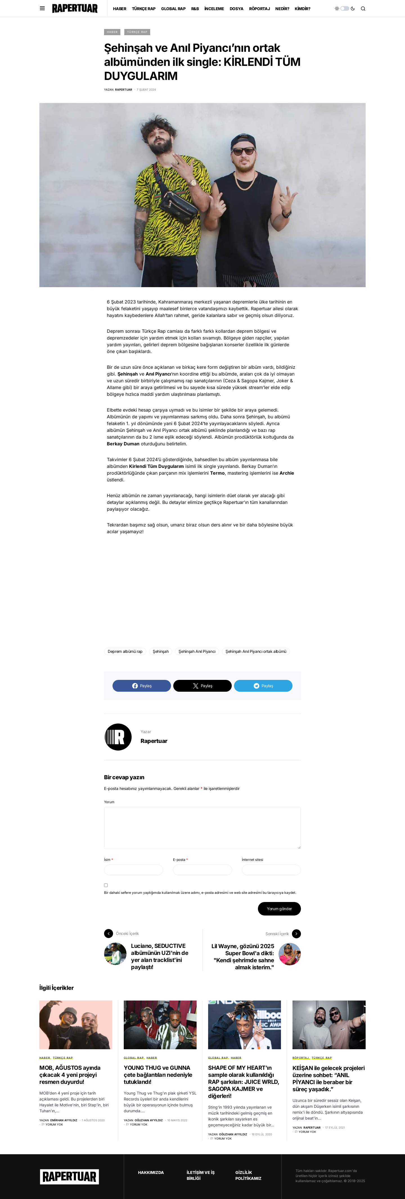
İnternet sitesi (252, 860)
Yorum (109, 802)
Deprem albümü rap (125, 651)
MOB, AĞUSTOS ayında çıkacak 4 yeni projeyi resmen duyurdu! (70, 1074)
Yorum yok (54, 1124)
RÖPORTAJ (300, 1057)
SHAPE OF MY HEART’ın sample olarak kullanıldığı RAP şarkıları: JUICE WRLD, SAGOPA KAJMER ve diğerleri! (243, 1081)
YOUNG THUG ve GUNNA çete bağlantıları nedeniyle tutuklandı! (158, 1074)
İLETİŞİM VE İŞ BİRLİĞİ (201, 1175)
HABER (112, 32)
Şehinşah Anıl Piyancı (197, 651)
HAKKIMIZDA (151, 1172)
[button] (42, 8)
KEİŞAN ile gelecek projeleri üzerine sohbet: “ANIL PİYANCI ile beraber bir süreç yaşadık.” (328, 1078)
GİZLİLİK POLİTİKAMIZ (248, 1175)
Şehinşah (160, 651)
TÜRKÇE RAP (137, 32)
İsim (108, 860)
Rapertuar (154, 741)
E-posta (180, 860)
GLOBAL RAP (134, 1057)
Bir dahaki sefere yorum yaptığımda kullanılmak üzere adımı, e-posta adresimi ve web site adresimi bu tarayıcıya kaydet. (200, 892)
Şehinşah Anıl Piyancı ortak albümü (256, 651)
